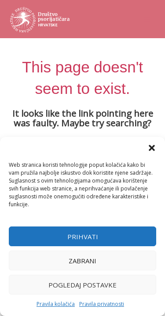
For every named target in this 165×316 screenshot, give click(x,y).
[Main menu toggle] (148, 19)
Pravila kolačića (56, 304)
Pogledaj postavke (82, 284)
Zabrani (82, 260)
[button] (151, 148)
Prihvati (82, 236)
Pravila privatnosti (101, 304)
